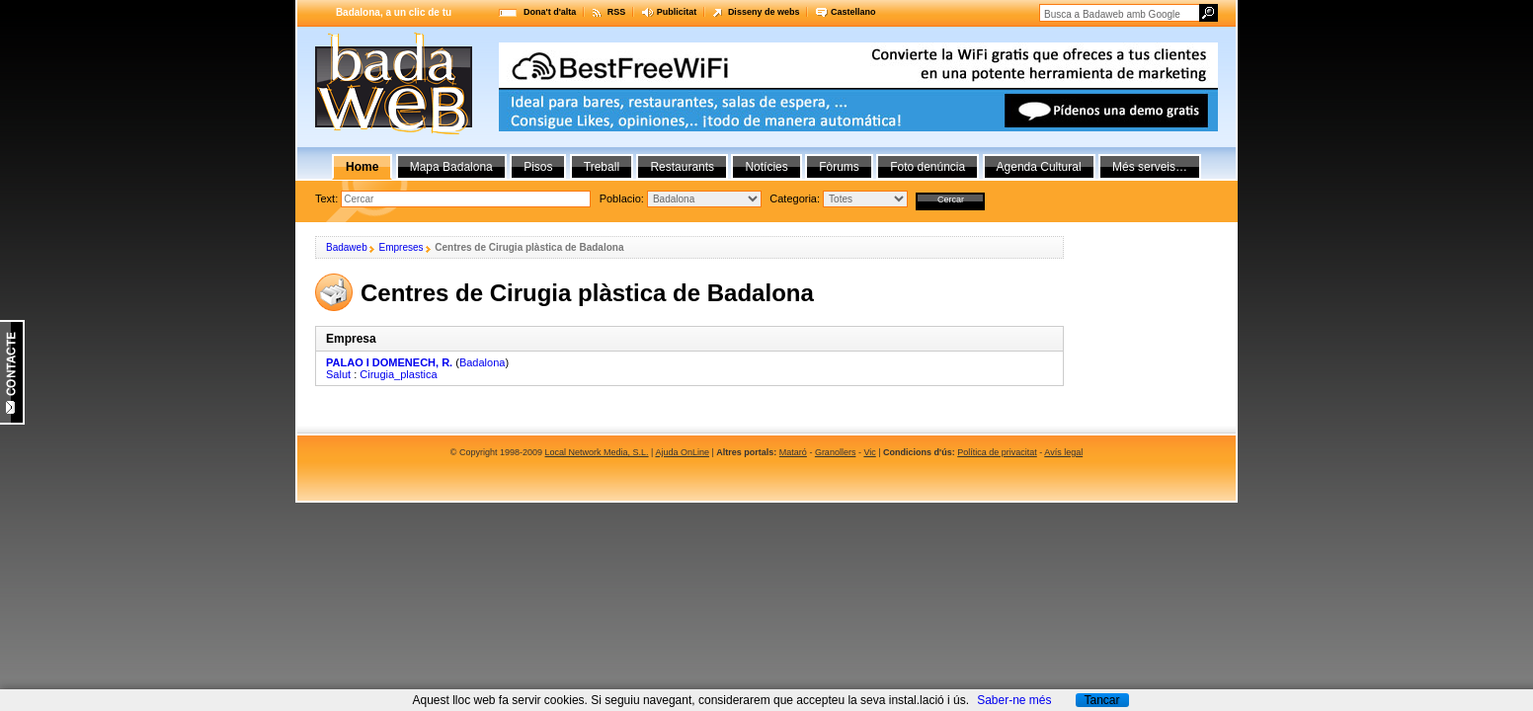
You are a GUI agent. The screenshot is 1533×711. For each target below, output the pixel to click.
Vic (869, 452)
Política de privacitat (997, 452)
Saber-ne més (1014, 700)
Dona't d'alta (550, 12)
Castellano (853, 12)
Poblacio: (623, 198)
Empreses (400, 247)
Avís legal (1063, 452)
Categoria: (796, 198)
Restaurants (682, 167)
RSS (616, 12)
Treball (601, 167)
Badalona (482, 362)
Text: (328, 198)
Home (362, 167)
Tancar (1101, 700)
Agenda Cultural (1039, 167)
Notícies (766, 167)
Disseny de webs (764, 12)
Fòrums (839, 167)
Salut (338, 374)
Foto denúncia (927, 167)
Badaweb (346, 247)
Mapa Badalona (451, 167)
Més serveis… (1149, 167)
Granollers (835, 452)
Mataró (793, 452)
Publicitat (677, 12)
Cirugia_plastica (398, 374)
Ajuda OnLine (682, 452)
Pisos (538, 167)
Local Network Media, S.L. (597, 452)
